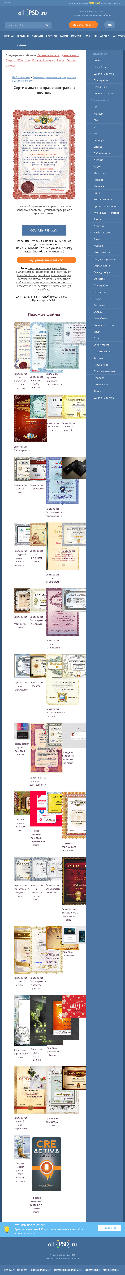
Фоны (97, 391)
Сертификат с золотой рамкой (68, 426)
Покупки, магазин (104, 371)
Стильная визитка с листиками (68, 952)
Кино (97, 192)
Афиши (104, 35)
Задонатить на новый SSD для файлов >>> (47, 260)
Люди (97, 239)
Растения (99, 305)
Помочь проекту (83, 24)
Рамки (64, 35)
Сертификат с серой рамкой (68, 554)
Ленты (98, 219)
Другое (98, 166)
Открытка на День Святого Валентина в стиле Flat (68, 1029)
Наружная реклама (105, 259)
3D (95, 107)
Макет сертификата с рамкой (69, 847)
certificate (44, 275)
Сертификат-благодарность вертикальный (54, 512)
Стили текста (101, 344)
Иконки (98, 179)
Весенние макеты (48, 55)
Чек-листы (109, 1270)
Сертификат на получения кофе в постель (20, 381)
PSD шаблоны (39, 1270)
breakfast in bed (27, 275)
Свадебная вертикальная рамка (21, 1053)
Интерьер (99, 186)
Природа (99, 377)
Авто (96, 133)
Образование (102, 265)
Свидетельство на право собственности (38, 781)
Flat (96, 120)
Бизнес (98, 146)
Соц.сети (37, 35)
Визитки (51, 35)
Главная (8, 2)
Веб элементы (102, 153)
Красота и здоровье (105, 206)
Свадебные (100, 318)
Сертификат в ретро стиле (20, 488)
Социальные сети (104, 93)
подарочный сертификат (56, 272)
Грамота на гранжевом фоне (52, 1122)
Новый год (100, 67)
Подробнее (109, 1227)
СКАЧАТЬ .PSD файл (44, 230)
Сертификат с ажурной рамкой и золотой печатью (20, 558)
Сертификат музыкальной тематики (53, 889)
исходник (33, 272)
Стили (97, 338)
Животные (100, 173)
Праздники (100, 86)
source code (58, 275)
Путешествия (101, 384)
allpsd (64, 296)
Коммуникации (103, 199)
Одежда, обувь (102, 272)
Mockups (76, 35)
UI (95, 126)
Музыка (98, 245)
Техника (98, 358)
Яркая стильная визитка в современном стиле (37, 837)
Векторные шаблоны (65, 1270)
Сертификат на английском (52, 578)
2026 (97, 60)
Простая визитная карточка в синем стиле (36, 1204)
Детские (98, 159)
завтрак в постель (39, 268)
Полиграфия (101, 80)
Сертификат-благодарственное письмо (56, 712)
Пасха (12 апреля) (43, 60)
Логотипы (91, 35)
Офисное (99, 278)
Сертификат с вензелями (68, 686)
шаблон (21, 272)
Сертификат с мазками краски (52, 426)
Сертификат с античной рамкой (52, 754)
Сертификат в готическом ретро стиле (36, 892)
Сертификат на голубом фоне (68, 620)
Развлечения (101, 364)
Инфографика (102, 252)
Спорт (97, 331)
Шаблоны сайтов (104, 73)
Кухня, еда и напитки (106, 212)
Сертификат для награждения (53, 644)
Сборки (98, 311)
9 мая (60, 60)
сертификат (59, 268)
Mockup (98, 113)
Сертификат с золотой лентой (20, 981)
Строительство (102, 351)
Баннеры (99, 140)
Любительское (21, 77)
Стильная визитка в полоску (68, 487)
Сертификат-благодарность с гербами (38, 620)
